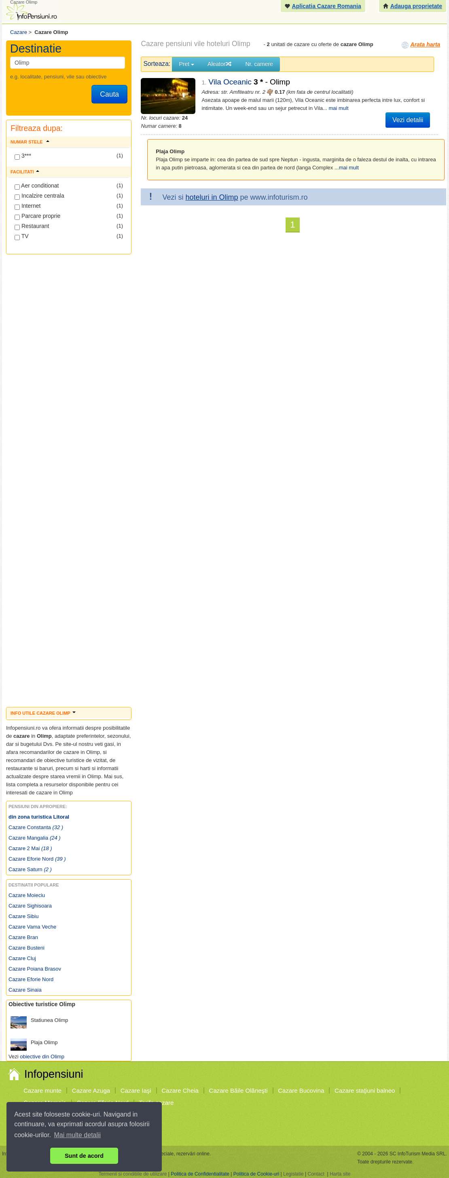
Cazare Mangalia (34, 838)
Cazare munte (42, 1090)
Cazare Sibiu (23, 916)
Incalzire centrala (39, 196)
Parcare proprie (37, 216)
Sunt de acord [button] (84, 1156)
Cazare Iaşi (136, 1090)
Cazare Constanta (35, 827)
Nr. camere (259, 64)
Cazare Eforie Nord (37, 859)
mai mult (338, 108)
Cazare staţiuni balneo (365, 1090)
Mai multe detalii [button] (77, 1135)
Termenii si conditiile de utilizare (133, 1174)
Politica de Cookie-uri (256, 1174)
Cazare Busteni (26, 948)
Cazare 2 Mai (30, 848)
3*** (23, 156)
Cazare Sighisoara (30, 906)
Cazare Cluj (22, 958)
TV (22, 236)
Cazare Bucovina (301, 1090)
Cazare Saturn (30, 869)
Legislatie (293, 1174)
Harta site (340, 1174)
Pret (186, 64)
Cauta (109, 94)
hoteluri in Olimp (211, 197)
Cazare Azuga (91, 1090)
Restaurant (32, 226)
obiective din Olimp (42, 1056)
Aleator (220, 64)
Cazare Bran (23, 937)
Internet (27, 206)
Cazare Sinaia (25, 990)
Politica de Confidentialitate (200, 1174)
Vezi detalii (408, 119)
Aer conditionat (37, 186)
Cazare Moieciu (26, 895)
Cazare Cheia (180, 1090)
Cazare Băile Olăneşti (238, 1090)
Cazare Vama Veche (32, 927)
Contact (315, 1174)
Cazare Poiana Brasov (34, 969)
